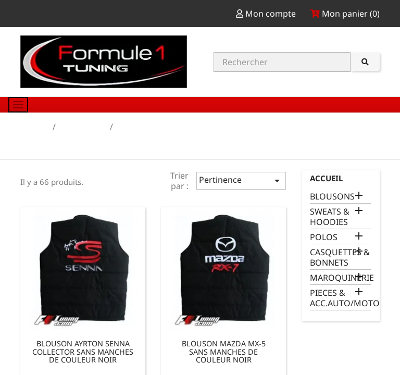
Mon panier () (345, 13)
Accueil (326, 178)
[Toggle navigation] (18, 105)
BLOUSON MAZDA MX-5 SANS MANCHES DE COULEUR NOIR (224, 351)
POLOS (324, 237)
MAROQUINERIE (340, 277)
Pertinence (241, 180)
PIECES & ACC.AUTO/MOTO (340, 298)
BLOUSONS (332, 196)
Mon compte (267, 13)
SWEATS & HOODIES (329, 217)
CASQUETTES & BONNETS (340, 257)
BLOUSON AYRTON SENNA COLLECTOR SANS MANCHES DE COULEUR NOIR (82, 351)
